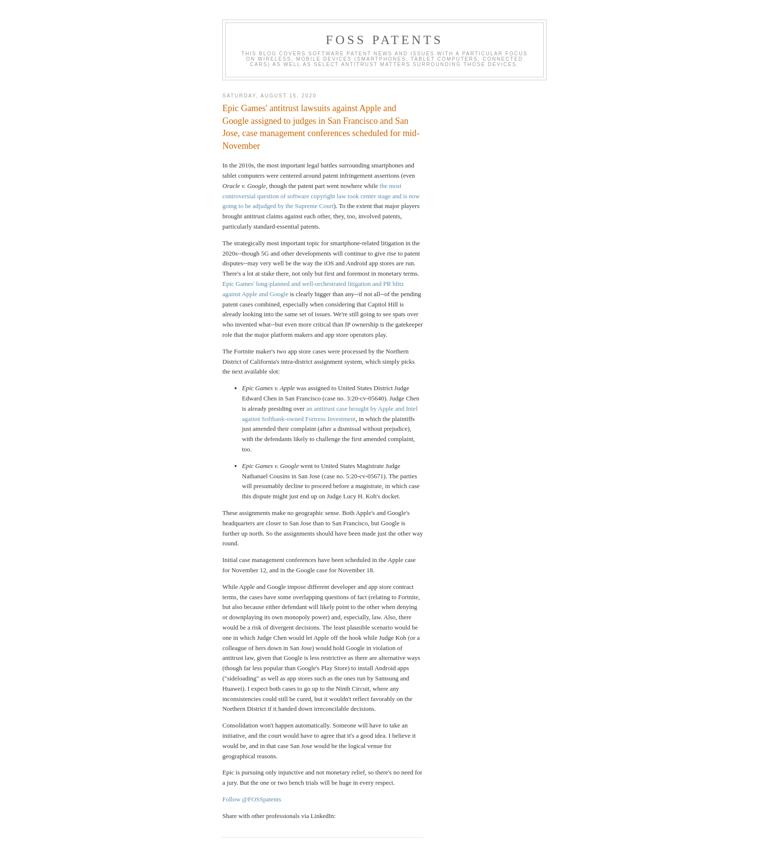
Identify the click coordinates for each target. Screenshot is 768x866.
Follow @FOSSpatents (251, 799)
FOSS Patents (384, 40)
